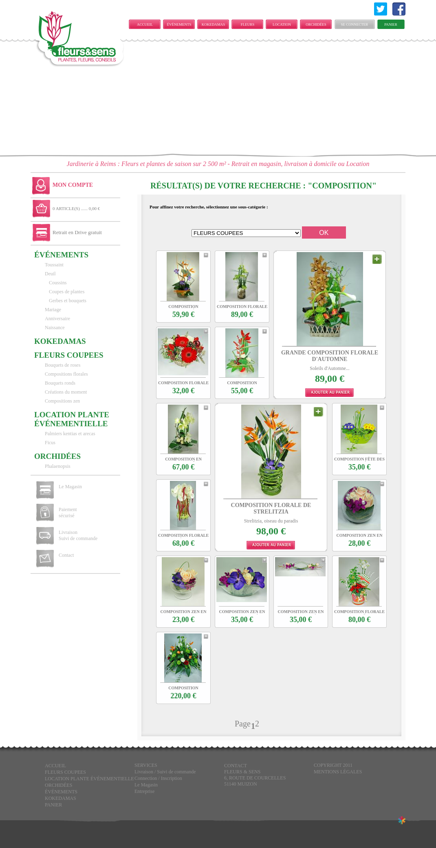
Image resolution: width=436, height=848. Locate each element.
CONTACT (235, 765)
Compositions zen (62, 401)
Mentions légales (338, 772)
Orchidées (316, 24)
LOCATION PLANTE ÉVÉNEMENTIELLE (284, 25)
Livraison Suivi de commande (78, 535)
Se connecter (354, 24)
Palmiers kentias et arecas (70, 433)
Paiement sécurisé (68, 512)
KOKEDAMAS (213, 24)
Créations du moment (66, 392)
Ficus (50, 442)
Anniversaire (57, 318)
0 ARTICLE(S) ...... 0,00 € (76, 208)
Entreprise (144, 791)
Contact (66, 555)
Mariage (53, 309)
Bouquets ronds (60, 383)
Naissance (55, 327)
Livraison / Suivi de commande (165, 772)
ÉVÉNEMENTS (179, 24)
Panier (390, 24)
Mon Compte (73, 185)
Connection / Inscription (158, 778)
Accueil (145, 24)
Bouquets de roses (62, 365)
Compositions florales (66, 374)
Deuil (50, 274)
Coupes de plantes (66, 291)
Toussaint (54, 265)
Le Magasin (70, 486)
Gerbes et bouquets (67, 300)
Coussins (57, 283)
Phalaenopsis (57, 466)
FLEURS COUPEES (247, 25)
